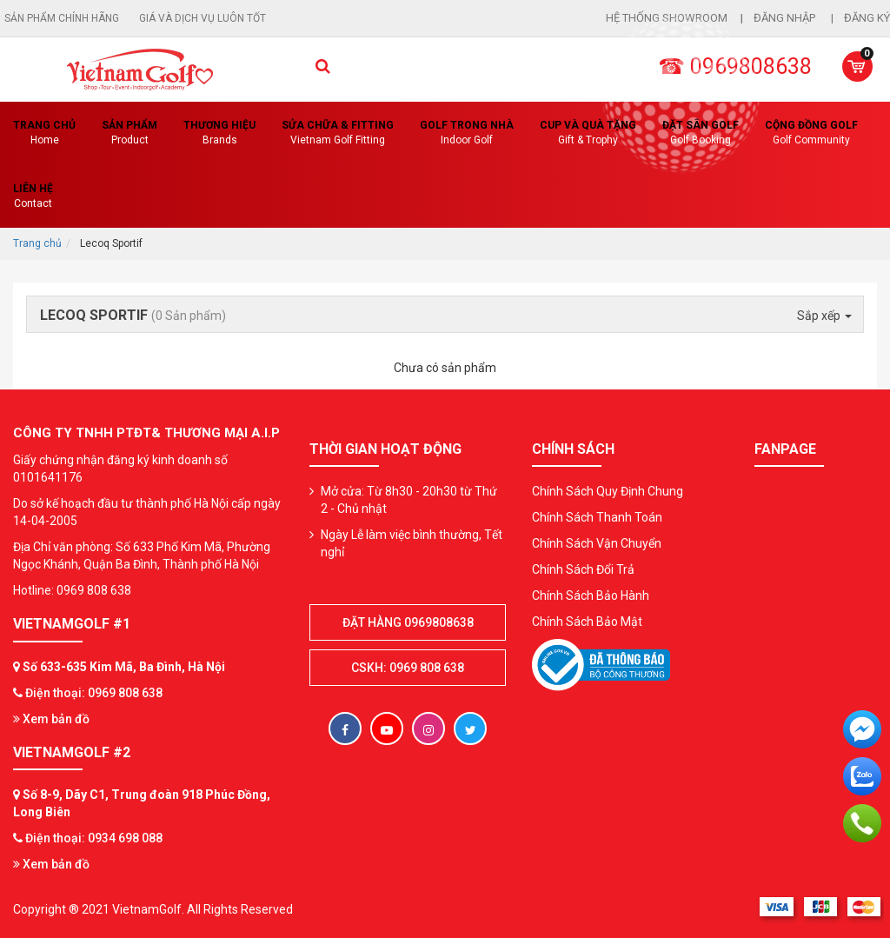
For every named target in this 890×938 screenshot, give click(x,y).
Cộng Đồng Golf (811, 133)
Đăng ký (867, 17)
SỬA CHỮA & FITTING (338, 133)
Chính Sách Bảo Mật (587, 622)
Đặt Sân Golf (700, 133)
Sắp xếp (824, 316)
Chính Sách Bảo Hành (590, 595)
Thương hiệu (219, 133)
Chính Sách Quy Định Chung (607, 491)
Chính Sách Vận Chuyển (596, 543)
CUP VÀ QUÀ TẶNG (588, 133)
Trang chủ (44, 133)
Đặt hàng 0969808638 (408, 622)
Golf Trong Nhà (467, 133)
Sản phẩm (129, 133)
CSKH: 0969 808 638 (407, 668)
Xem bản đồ (51, 719)
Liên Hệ (33, 197)
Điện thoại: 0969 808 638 (94, 693)
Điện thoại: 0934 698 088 (94, 838)
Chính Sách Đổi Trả (583, 569)
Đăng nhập (786, 17)
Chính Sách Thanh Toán (597, 517)
